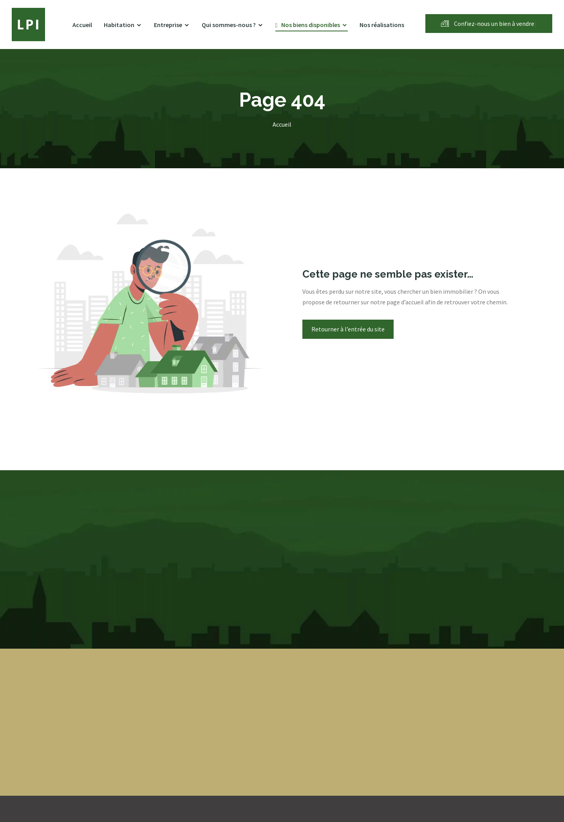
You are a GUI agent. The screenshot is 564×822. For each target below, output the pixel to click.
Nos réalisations (382, 25)
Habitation (119, 25)
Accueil (82, 25)
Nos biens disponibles (310, 25)
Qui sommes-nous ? (229, 25)
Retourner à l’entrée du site (348, 329)
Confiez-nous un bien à (489, 23)
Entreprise (168, 25)
